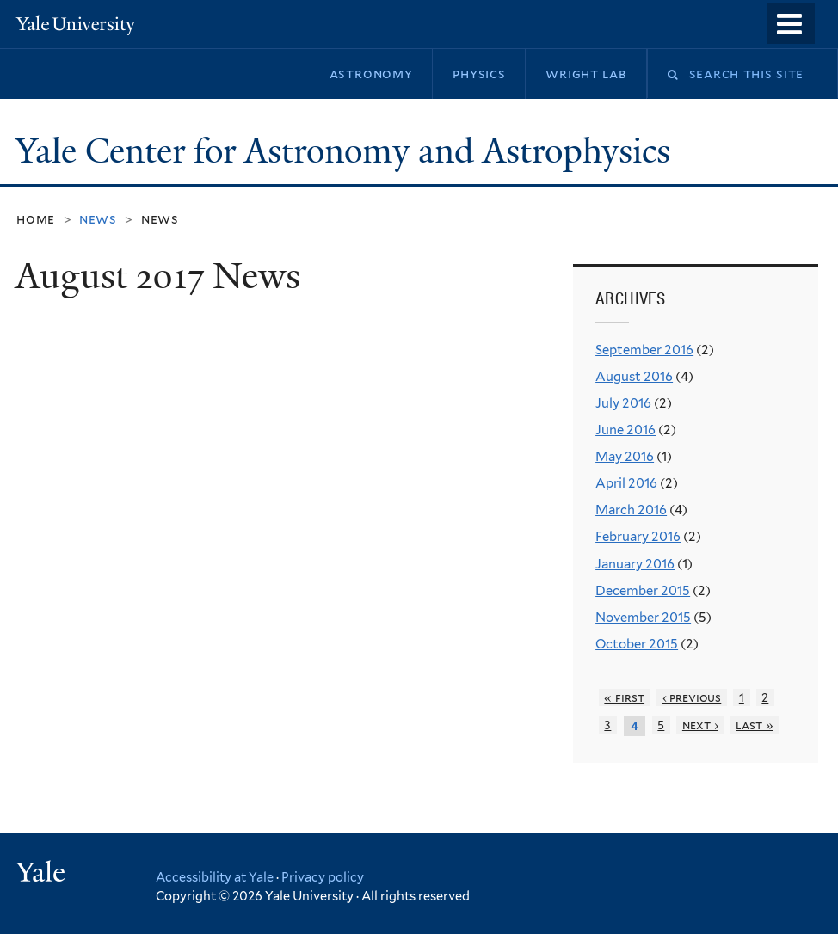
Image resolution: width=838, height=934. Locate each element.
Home (35, 219)
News (160, 219)
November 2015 (643, 617)
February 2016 (638, 536)
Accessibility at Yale (215, 876)
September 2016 (644, 350)
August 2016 (634, 376)
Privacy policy (322, 876)
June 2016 (625, 430)
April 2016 (626, 483)
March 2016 (631, 510)
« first (624, 697)
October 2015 (636, 644)
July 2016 (623, 403)
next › (700, 725)
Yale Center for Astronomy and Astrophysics (347, 151)
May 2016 (624, 456)
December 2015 (642, 591)
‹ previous (692, 697)
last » (754, 725)
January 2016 (635, 564)
